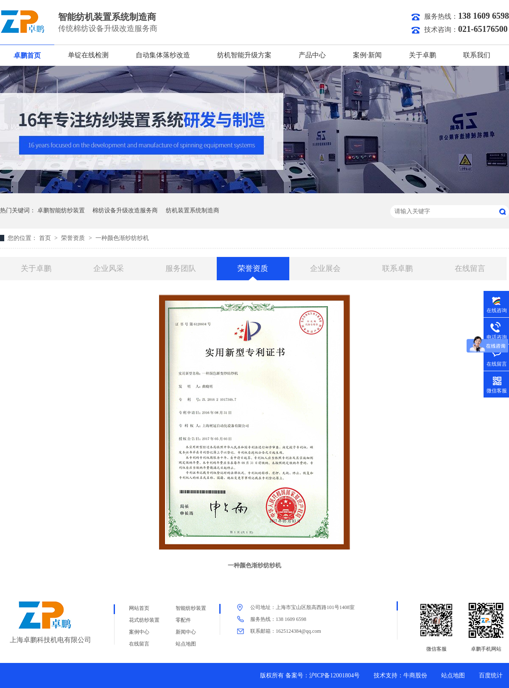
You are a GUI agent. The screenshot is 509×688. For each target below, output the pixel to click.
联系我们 (476, 55)
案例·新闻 (367, 55)
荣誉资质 (74, 238)
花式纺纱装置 (144, 620)
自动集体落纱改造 (163, 55)
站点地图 (186, 644)
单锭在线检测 (88, 55)
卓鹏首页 (27, 55)
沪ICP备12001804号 (334, 675)
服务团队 (180, 268)
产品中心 (312, 55)
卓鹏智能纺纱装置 (61, 210)
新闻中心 (186, 632)
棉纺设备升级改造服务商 (125, 210)
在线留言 (470, 268)
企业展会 (325, 268)
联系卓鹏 (397, 268)
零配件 (183, 620)
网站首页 (139, 608)
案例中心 (139, 632)
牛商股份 (415, 675)
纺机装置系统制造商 (192, 210)
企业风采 (108, 268)
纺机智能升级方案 (244, 55)
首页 (46, 238)
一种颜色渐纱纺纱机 (122, 238)
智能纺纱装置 (191, 608)
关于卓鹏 (422, 55)
